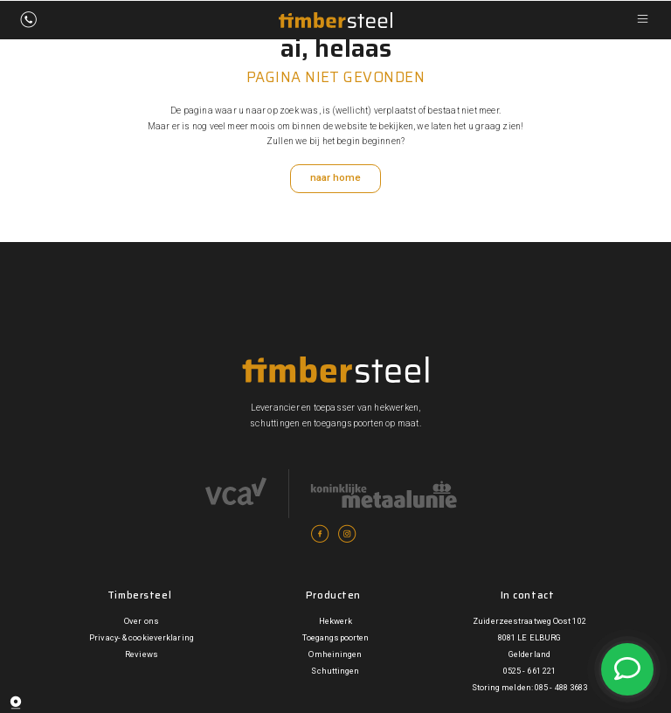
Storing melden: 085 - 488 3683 (529, 689)
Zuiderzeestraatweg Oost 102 (530, 621)
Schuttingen (335, 672)
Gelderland (529, 656)
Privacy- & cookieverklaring (142, 638)
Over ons (141, 621)
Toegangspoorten (335, 638)
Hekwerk (336, 621)
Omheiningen (335, 656)
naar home (335, 179)
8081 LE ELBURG (529, 638)
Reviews (141, 656)
